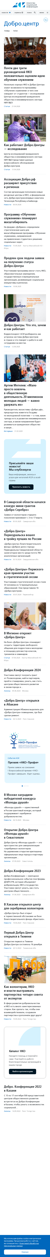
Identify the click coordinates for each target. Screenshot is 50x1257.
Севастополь (27, 861)
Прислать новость (21, 487)
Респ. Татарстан (29, 1019)
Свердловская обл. (31, 559)
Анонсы (7, 691)
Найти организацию (22, 1071)
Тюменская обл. (29, 948)
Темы (7, 31)
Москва (25, 691)
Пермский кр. (28, 595)
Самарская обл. (29, 521)
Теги (15, 31)
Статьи (7, 106)
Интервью (8, 431)
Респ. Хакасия (28, 719)
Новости (7, 205)
